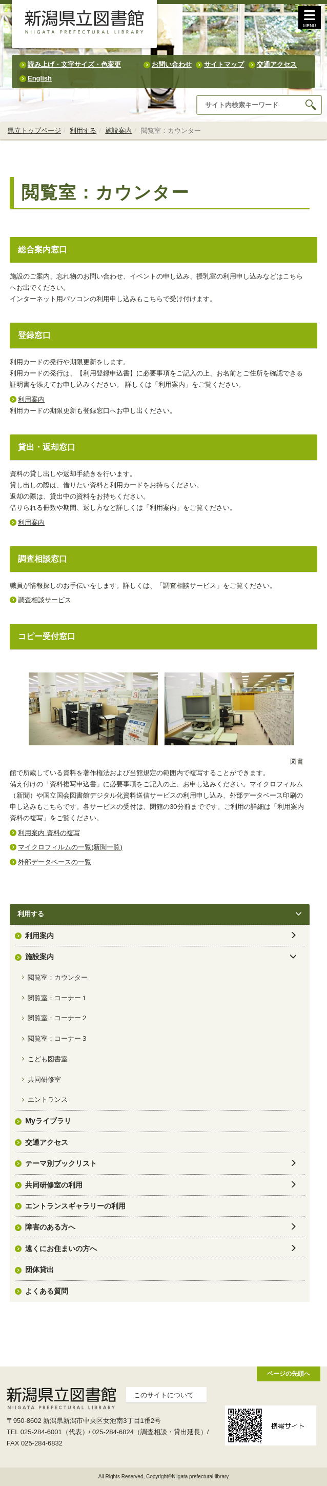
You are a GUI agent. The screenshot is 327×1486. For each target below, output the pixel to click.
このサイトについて (164, 1395)
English (40, 78)
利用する (83, 130)
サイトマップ (224, 64)
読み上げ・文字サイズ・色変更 (74, 64)
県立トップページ (34, 130)
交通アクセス (277, 64)
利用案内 (31, 399)
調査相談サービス (44, 600)
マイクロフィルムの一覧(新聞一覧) (70, 847)
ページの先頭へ (288, 1373)
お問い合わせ (172, 64)
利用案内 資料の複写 (49, 833)
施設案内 (118, 130)
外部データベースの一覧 (54, 862)
